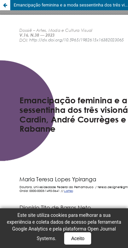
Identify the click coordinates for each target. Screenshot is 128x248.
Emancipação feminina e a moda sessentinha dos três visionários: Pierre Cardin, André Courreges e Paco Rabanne (71, 5)
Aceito (77, 238)
